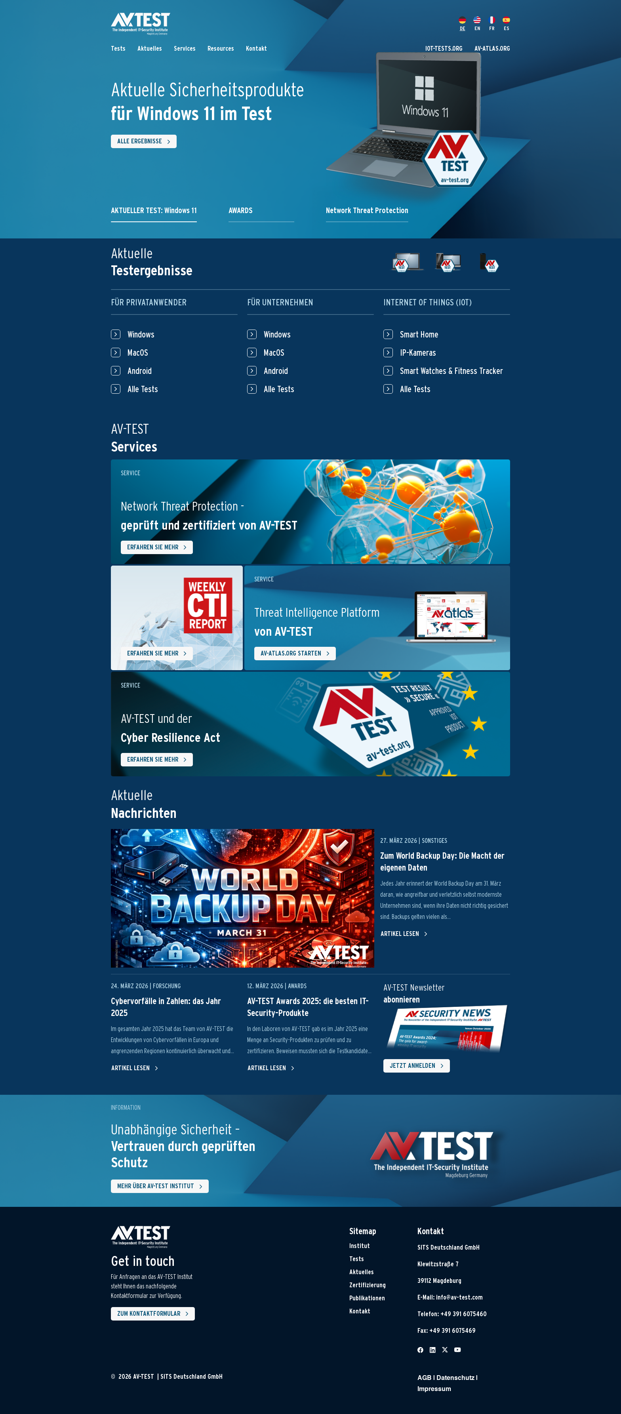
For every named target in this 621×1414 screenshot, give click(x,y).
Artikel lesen (404, 934)
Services (185, 48)
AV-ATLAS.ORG (492, 48)
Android (131, 371)
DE (462, 23)
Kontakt (256, 48)
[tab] (154, 214)
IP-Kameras (409, 352)
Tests (118, 48)
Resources (221, 48)
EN (477, 23)
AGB (424, 1378)
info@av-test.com (459, 1297)
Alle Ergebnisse (145, 142)
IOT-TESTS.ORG (444, 48)
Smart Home (410, 334)
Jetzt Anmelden (418, 1066)
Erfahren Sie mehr (158, 547)
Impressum (434, 1389)
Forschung (167, 986)
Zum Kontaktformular (154, 1314)
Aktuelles (149, 48)
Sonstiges (434, 840)
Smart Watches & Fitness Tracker (443, 371)
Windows (132, 334)
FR (491, 23)
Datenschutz (455, 1378)
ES (506, 23)
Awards (297, 986)
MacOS (129, 352)
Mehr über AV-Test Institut (161, 1186)
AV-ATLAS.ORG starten (297, 653)
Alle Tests (134, 389)
